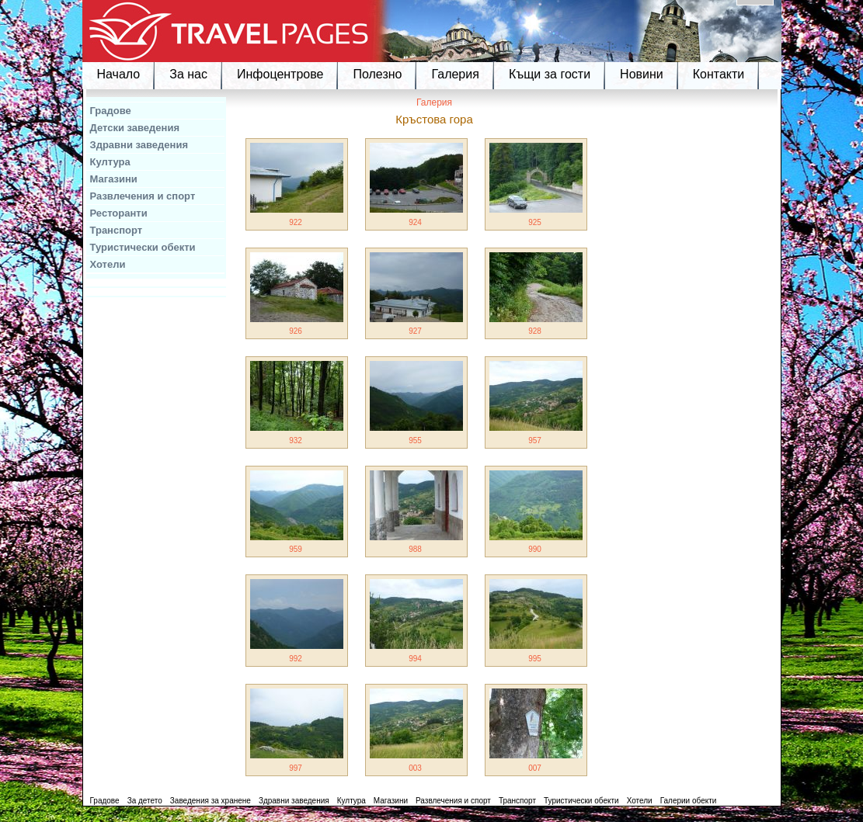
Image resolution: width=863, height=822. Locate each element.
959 (295, 549)
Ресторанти (119, 213)
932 (295, 440)
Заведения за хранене (210, 800)
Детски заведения (135, 128)
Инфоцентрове (280, 74)
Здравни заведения (139, 145)
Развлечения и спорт (143, 196)
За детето (144, 800)
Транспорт (116, 230)
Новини (641, 74)
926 (295, 331)
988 (415, 549)
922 (295, 222)
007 (534, 768)
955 (415, 440)
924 (415, 222)
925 (534, 222)
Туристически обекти (143, 247)
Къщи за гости (549, 74)
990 (534, 549)
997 (295, 768)
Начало (119, 74)
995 (534, 658)
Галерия (454, 74)
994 (415, 658)
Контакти (719, 74)
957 (534, 440)
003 (415, 768)
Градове (110, 110)
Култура (110, 162)
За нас (188, 74)
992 (295, 658)
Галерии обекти (688, 800)
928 (534, 331)
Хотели (108, 264)
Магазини (113, 179)
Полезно (377, 74)
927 (415, 331)
